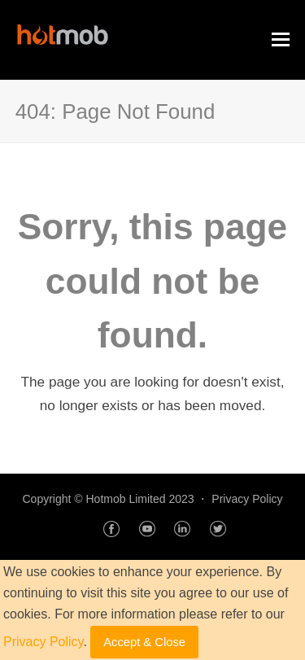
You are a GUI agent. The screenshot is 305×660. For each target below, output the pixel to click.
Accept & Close (144, 642)
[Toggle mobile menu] (281, 40)
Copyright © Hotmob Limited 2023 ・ (116, 498)
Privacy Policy (246, 498)
